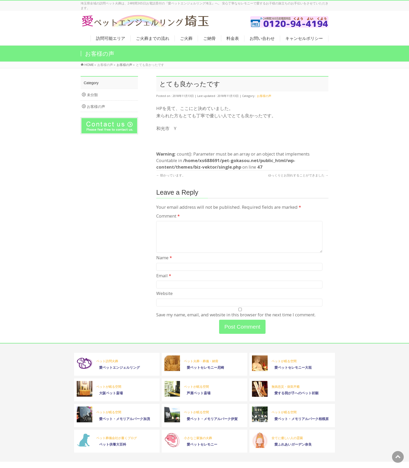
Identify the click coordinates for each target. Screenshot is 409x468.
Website (164, 300)
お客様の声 (264, 96)
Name (164, 264)
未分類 (92, 94)
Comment (168, 216)
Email (163, 282)
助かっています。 (170, 175)
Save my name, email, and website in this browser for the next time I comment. (236, 321)
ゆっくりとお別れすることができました (298, 175)
